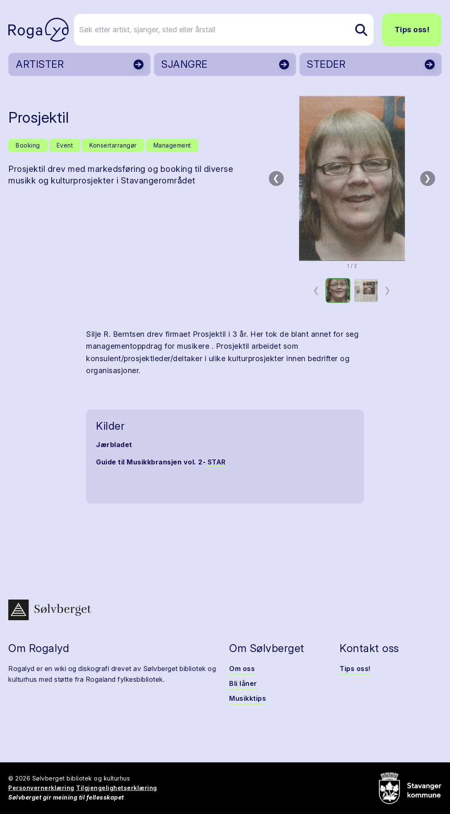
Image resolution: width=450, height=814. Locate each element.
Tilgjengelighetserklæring (116, 787)
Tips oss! (412, 29)
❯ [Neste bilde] (427, 178)
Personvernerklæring (41, 787)
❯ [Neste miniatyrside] (387, 290)
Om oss (242, 668)
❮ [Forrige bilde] (276, 178)
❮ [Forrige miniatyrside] (316, 290)
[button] (352, 178)
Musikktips (247, 698)
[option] (338, 290)
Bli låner (243, 683)
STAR (216, 462)
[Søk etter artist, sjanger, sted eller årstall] (229, 30)
